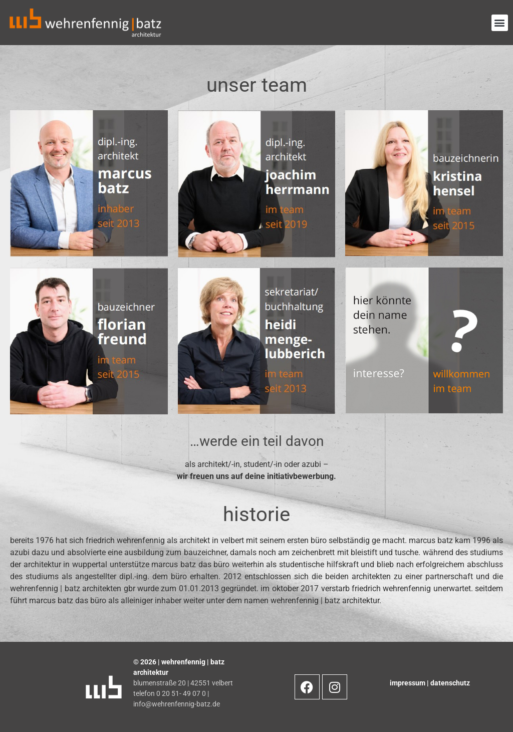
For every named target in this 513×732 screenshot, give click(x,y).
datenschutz (450, 683)
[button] (499, 23)
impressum (408, 683)
